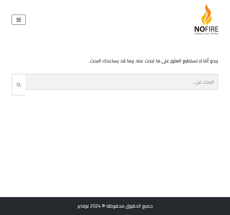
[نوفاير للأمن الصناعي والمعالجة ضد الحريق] (206, 19)
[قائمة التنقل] (19, 20)
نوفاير (83, 205)
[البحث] (121, 82)
